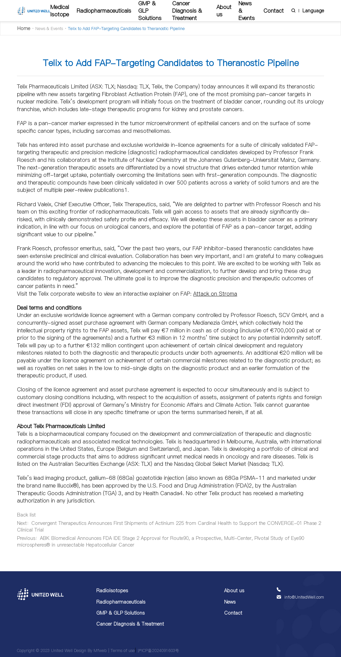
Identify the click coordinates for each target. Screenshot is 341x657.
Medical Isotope (59, 10)
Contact (273, 10)
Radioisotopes (112, 590)
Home (23, 28)
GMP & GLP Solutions (120, 613)
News (229, 602)
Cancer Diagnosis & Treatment (130, 624)
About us (223, 10)
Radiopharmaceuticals (104, 10)
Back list (26, 515)
